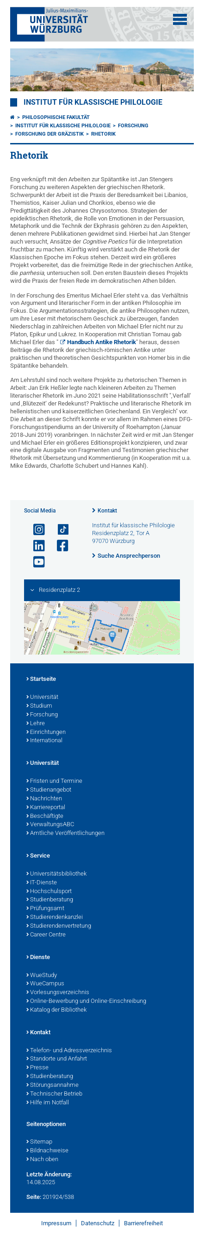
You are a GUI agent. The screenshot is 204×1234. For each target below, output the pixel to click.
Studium (39, 706)
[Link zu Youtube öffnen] (35, 562)
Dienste (38, 958)
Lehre (35, 724)
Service (38, 856)
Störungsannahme (52, 1085)
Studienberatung (49, 900)
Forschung (133, 126)
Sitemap (39, 1142)
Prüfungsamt (45, 909)
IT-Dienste (41, 883)
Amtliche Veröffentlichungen (65, 833)
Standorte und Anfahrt (56, 1059)
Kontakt (107, 510)
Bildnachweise (47, 1151)
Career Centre (46, 935)
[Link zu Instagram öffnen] (35, 530)
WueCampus (45, 984)
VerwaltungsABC (50, 825)
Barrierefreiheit (143, 1223)
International (44, 741)
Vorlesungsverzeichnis (57, 993)
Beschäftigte (44, 816)
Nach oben (42, 1160)
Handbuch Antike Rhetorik (101, 342)
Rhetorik (103, 134)
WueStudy (41, 976)
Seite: (33, 1196)
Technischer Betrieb (54, 1094)
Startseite (41, 679)
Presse (37, 1068)
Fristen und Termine (54, 781)
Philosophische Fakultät (56, 117)
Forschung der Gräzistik (49, 134)
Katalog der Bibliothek (56, 1010)
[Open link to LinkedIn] (35, 546)
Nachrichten (44, 799)
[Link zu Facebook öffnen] (59, 546)
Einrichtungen (46, 732)
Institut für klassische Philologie (93, 102)
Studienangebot (48, 790)
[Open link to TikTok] (59, 530)
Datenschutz (97, 1223)
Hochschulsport (49, 892)
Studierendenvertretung (58, 926)
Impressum (56, 1223)
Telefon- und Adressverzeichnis (69, 1051)
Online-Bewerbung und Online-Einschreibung (86, 1001)
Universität (42, 697)
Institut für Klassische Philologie (63, 126)
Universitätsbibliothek (56, 874)
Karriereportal (45, 808)
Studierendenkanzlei (54, 917)
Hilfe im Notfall (47, 1103)
